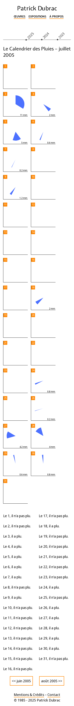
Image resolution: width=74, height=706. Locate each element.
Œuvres (19, 16)
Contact (53, 694)
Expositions (37, 16)
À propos (56, 16)
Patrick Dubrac (37, 8)
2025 (30, 35)
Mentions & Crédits (29, 694)
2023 (61, 35)
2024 (46, 35)
